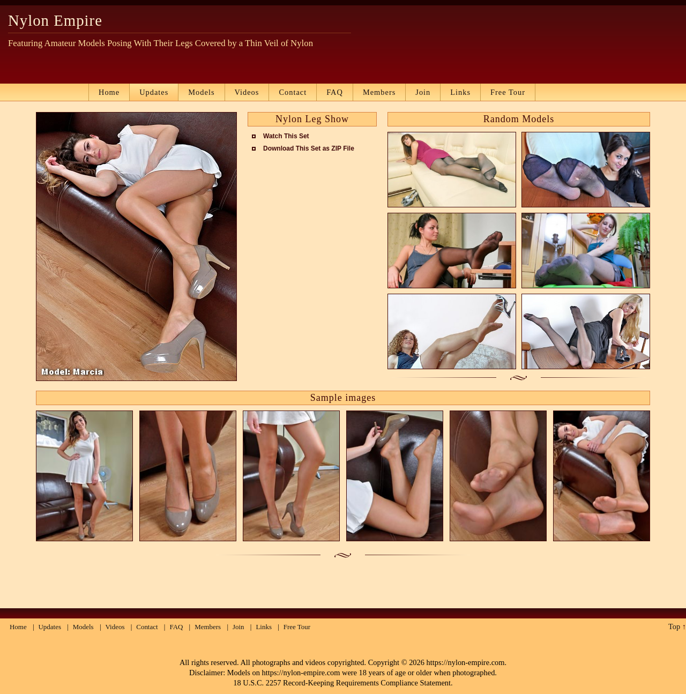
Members (379, 92)
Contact (293, 92)
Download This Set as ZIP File (308, 148)
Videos (247, 92)
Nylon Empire (55, 20)
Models (201, 92)
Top (674, 626)
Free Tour (507, 92)
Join (422, 92)
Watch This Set (286, 136)
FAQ (334, 92)
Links (460, 92)
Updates (153, 92)
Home (109, 92)
